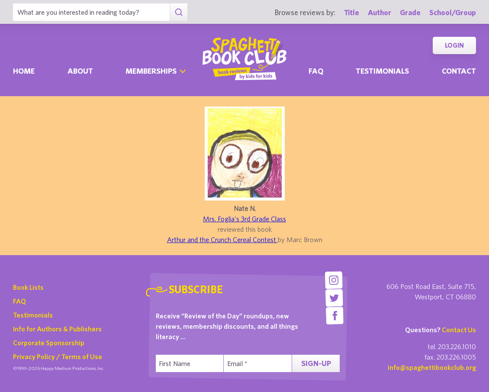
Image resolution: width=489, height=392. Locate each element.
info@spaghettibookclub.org (432, 367)
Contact (459, 70)
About (80, 70)
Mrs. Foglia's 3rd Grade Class (244, 219)
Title (351, 12)
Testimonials (382, 70)
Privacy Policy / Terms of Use (57, 356)
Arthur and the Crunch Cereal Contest (222, 239)
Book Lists (28, 287)
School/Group (452, 12)
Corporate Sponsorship (48, 343)
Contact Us (459, 330)
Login (454, 45)
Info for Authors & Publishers (57, 329)
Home (24, 70)
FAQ (19, 301)
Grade (410, 12)
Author (379, 12)
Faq (316, 70)
